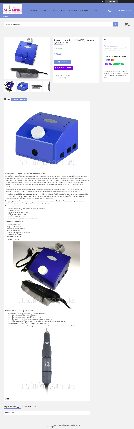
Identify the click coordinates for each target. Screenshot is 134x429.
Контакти (73, 10)
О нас (63, 10)
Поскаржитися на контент (61, 427)
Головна (33, 10)
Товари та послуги (48, 10)
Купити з (64, 68)
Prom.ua (77, 425)
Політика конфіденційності (79, 427)
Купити (64, 62)
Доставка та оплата (88, 10)
